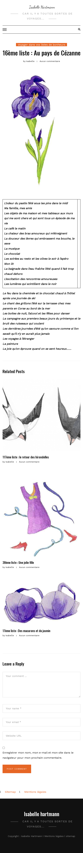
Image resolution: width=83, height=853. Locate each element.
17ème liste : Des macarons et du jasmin (26, 630)
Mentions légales (35, 791)
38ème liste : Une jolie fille (18, 562)
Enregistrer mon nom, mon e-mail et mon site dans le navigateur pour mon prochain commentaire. (38, 755)
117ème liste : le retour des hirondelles (26, 457)
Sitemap (10, 791)
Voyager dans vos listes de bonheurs (41, 44)
